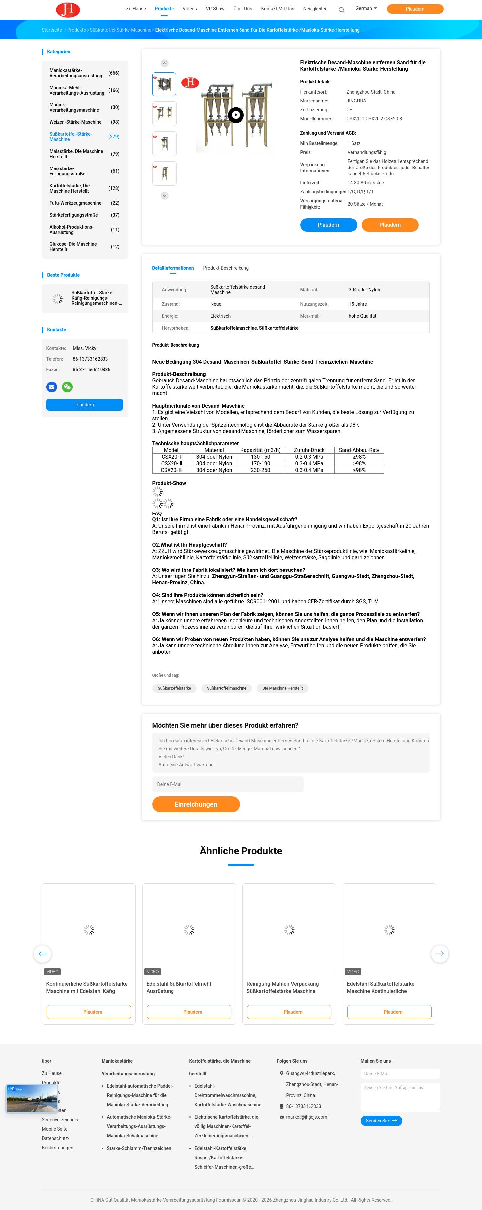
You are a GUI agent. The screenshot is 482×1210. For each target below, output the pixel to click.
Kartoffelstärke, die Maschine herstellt (85, 188)
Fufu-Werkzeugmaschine (85, 203)
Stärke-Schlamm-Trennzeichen (139, 1148)
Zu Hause (52, 1073)
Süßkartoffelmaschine (226, 688)
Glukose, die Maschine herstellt (85, 246)
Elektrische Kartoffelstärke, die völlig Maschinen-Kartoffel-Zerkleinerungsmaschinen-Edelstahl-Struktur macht (226, 1127)
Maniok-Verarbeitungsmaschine (85, 107)
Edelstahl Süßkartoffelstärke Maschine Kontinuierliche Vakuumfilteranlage (381, 991)
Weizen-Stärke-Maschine (85, 122)
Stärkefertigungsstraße (85, 215)
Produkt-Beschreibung (226, 268)
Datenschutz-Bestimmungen (57, 1143)
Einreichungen (196, 804)
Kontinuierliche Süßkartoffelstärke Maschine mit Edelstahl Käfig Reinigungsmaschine (87, 991)
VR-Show (51, 1092)
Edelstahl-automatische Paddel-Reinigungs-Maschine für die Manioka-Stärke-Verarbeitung (140, 1095)
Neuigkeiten (54, 1110)
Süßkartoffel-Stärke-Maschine (85, 136)
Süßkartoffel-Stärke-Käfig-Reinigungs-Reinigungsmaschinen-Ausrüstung (95, 298)
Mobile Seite (55, 1129)
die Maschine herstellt (282, 688)
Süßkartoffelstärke (174, 688)
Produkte (51, 1082)
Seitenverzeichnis (60, 1119)
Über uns (51, 1101)
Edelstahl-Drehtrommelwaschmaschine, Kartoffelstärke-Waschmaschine (228, 1095)
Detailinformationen (173, 268)
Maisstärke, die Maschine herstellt (85, 154)
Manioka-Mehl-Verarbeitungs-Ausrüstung (85, 90)
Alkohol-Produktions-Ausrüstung (85, 229)
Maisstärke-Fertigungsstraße (85, 171)
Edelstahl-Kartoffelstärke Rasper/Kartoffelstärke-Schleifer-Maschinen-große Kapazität (223, 1159)
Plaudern (415, 9)
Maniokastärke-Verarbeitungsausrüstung (85, 73)
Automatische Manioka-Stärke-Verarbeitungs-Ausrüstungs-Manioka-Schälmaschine (139, 1126)
